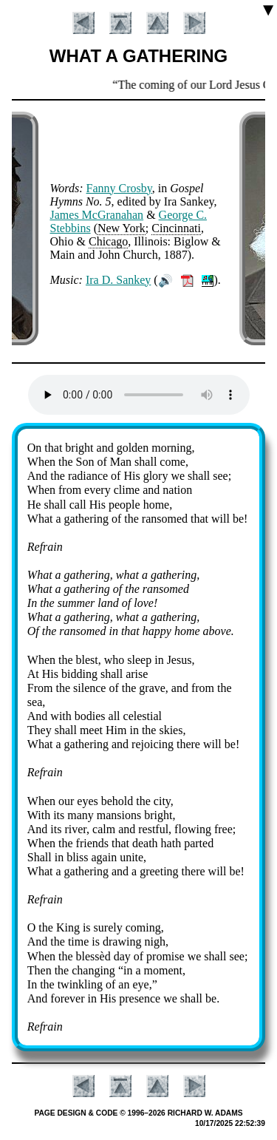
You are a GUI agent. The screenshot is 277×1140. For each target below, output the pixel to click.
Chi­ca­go (108, 241)
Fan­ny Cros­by (119, 188)
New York (122, 228)
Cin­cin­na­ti (176, 228)
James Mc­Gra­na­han (97, 214)
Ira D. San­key (118, 280)
